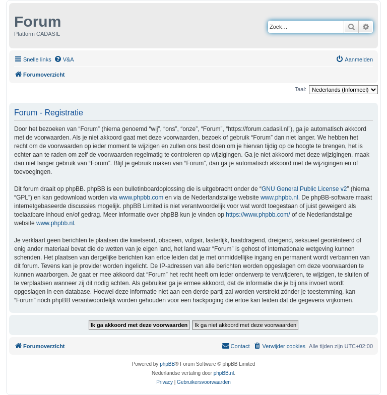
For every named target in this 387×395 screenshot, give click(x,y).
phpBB (167, 364)
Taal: (300, 89)
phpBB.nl (224, 373)
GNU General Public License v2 (304, 188)
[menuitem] (64, 59)
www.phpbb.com (141, 197)
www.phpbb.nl (279, 197)
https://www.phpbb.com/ (258, 214)
